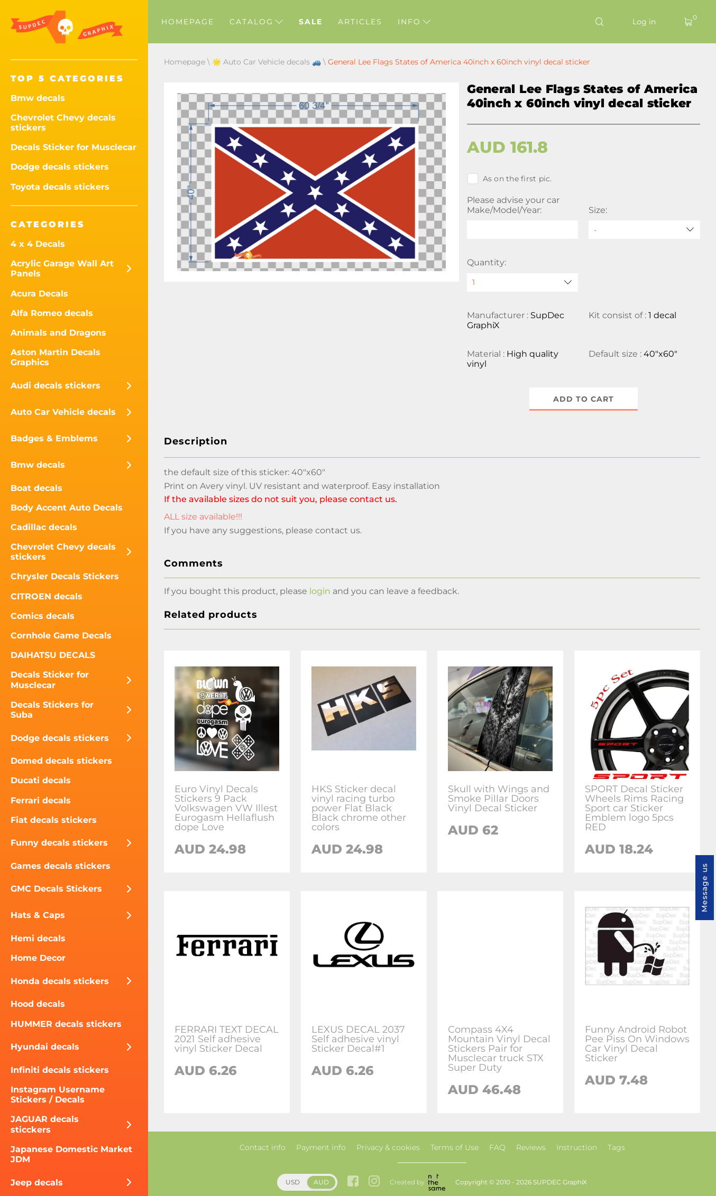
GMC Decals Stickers (56, 889)
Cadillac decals (44, 527)
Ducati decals (41, 780)
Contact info (263, 1147)
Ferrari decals (41, 800)
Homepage (187, 21)
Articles (360, 21)
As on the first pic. (509, 178)
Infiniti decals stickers (60, 1070)
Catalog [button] (256, 21)
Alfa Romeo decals (52, 313)
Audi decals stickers (55, 386)
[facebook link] (353, 1182)
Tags (616, 1147)
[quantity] (523, 282)
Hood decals (38, 1004)
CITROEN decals (46, 596)
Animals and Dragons (58, 333)
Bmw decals (38, 98)
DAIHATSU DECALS (53, 655)
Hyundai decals (45, 1047)
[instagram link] (374, 1182)
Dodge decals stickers (60, 167)
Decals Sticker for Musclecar (73, 147)
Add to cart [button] (583, 399)
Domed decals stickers (61, 761)
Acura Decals (39, 294)
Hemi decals (38, 938)
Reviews (531, 1147)
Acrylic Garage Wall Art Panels (62, 268)
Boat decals (36, 488)
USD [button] (293, 1182)
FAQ (497, 1147)
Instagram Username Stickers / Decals (58, 1094)
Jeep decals (37, 1183)
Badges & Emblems (54, 438)
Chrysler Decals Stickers (65, 576)
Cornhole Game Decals (61, 636)
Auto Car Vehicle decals (63, 412)
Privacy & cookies (388, 1147)
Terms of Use (454, 1147)
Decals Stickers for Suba (52, 710)
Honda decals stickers (60, 981)
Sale (311, 21)
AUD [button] (321, 1182)
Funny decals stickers (59, 843)
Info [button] (414, 21)
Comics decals (43, 616)
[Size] (644, 229)
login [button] (320, 591)
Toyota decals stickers (60, 187)
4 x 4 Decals (38, 244)
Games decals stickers (61, 866)
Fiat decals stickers (54, 820)
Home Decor (38, 958)
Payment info (321, 1147)
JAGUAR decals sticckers (45, 1124)
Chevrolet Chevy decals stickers (63, 123)
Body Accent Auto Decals (67, 508)
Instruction (576, 1147)
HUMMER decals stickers (66, 1024)
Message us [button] (704, 887)
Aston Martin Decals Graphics (55, 357)
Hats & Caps (38, 915)
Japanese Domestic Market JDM (71, 1154)
